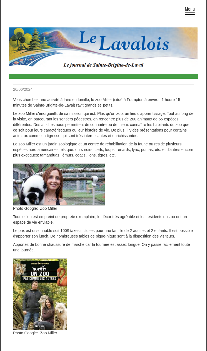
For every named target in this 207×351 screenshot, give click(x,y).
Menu (191, 12)
